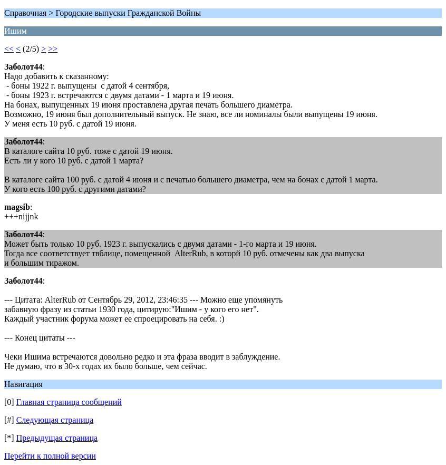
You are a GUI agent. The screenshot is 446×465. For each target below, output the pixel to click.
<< (9, 48)
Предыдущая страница (57, 437)
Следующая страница (55, 419)
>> (52, 48)
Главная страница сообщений (69, 402)
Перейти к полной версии (50, 455)
